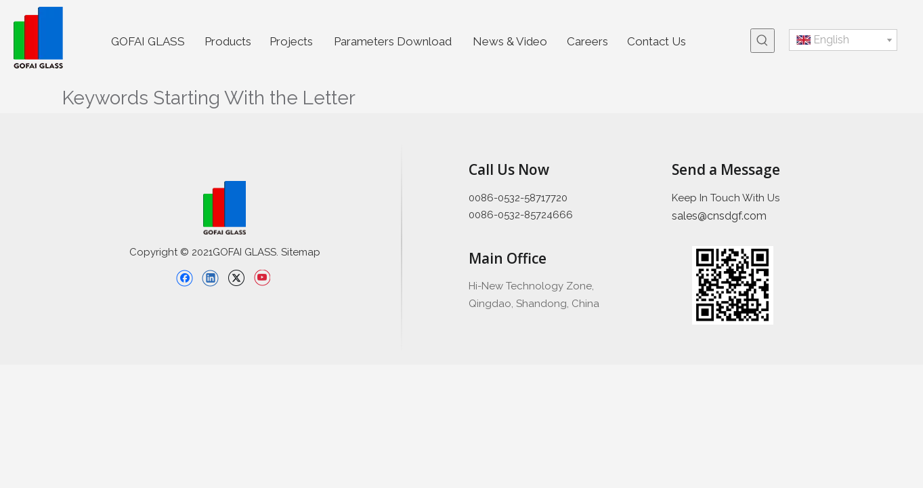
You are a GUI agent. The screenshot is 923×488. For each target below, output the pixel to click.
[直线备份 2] (401, 247)
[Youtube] (261, 278)
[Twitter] (236, 278)
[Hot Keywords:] (762, 40)
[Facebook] (184, 278)
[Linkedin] (210, 278)
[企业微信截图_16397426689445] (732, 285)
